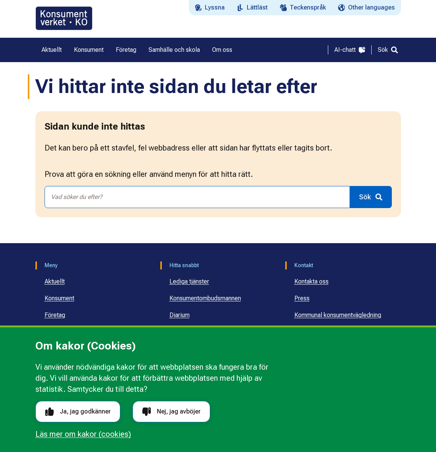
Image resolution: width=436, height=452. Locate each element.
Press (302, 298)
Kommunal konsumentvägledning (337, 315)
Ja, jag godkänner (78, 411)
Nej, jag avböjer (171, 411)
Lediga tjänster (189, 281)
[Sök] (388, 50)
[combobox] (197, 197)
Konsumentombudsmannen (205, 298)
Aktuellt (55, 281)
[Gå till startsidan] (64, 18)
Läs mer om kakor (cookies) (83, 434)
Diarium (179, 315)
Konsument (59, 298)
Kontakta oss (311, 281)
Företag (55, 315)
